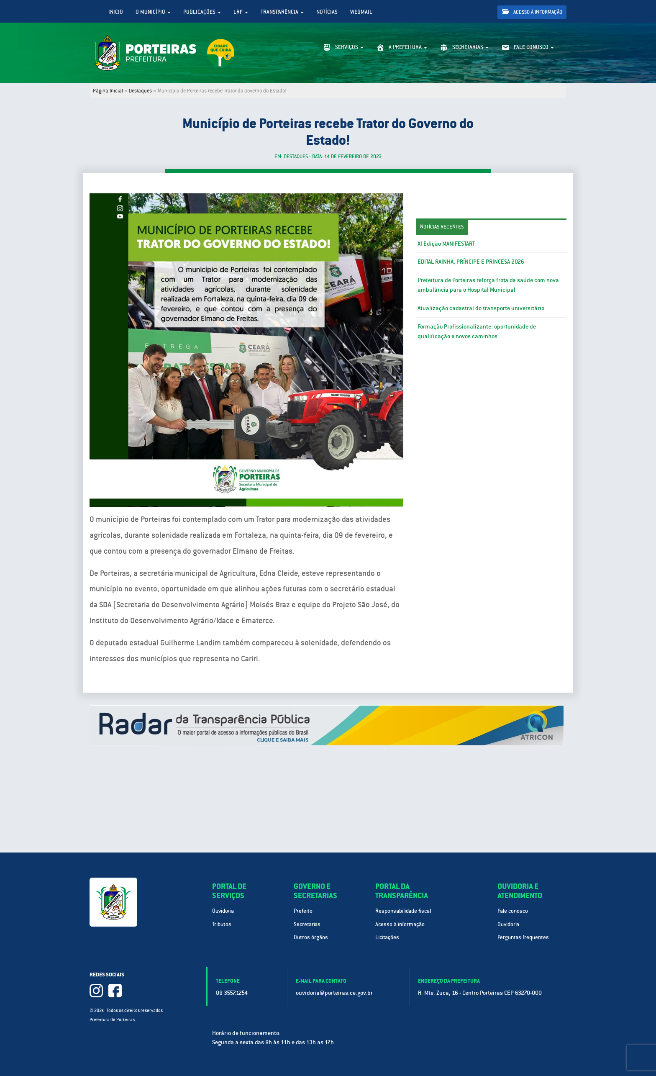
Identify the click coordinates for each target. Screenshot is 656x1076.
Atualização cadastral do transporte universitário (481, 308)
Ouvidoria (223, 910)
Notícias (327, 11)
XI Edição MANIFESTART (446, 243)
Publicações (202, 11)
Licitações (387, 937)
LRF (240, 11)
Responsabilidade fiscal (403, 910)
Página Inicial (108, 90)
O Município (153, 11)
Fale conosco (512, 910)
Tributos (221, 924)
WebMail (361, 11)
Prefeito (303, 910)
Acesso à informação (532, 11)
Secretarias (307, 924)
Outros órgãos (311, 937)
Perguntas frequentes (523, 937)
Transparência (282, 11)
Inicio (115, 11)
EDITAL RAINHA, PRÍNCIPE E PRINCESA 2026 (471, 261)
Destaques (140, 90)
